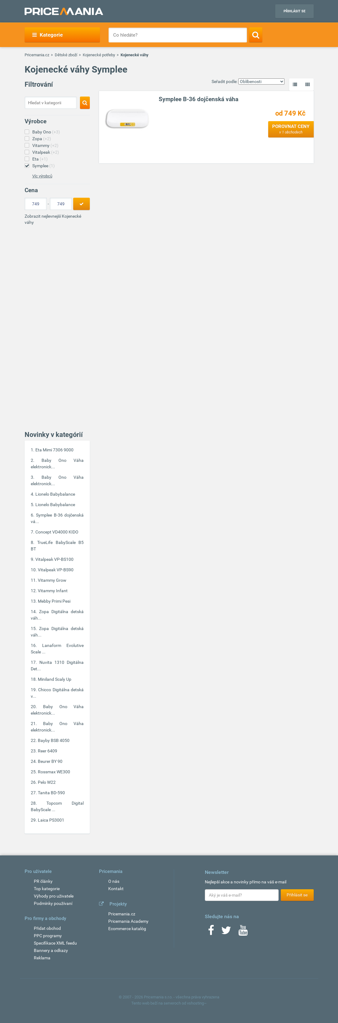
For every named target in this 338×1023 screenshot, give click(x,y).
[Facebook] (211, 932)
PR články (43, 881)
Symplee (43, 165)
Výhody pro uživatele (54, 896)
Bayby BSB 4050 (54, 740)
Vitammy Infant (53, 590)
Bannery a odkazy (51, 950)
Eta (40, 159)
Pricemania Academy (128, 921)
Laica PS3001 (51, 820)
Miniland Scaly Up (54, 679)
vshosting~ (197, 1003)
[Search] (255, 34)
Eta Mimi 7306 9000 (54, 449)
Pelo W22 (47, 782)
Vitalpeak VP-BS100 (54, 559)
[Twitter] (226, 932)
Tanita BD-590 (51, 792)
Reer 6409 (47, 750)
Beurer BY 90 (50, 761)
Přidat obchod (47, 928)
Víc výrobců (42, 176)
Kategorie (47, 35)
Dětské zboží (66, 55)
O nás (113, 881)
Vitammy (45, 145)
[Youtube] (243, 932)
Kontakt (116, 888)
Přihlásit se (294, 11)
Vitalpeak (45, 152)
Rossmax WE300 (54, 771)
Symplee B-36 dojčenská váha (198, 99)
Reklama (42, 957)
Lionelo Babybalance (55, 494)
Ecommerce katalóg (127, 928)
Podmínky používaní (53, 903)
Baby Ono (46, 131)
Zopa (41, 138)
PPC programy (48, 935)
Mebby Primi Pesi (54, 601)
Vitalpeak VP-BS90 (56, 569)
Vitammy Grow (52, 580)
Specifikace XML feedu (55, 943)
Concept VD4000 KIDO (56, 531)
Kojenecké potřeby (99, 55)
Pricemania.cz (37, 55)
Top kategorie (47, 888)
